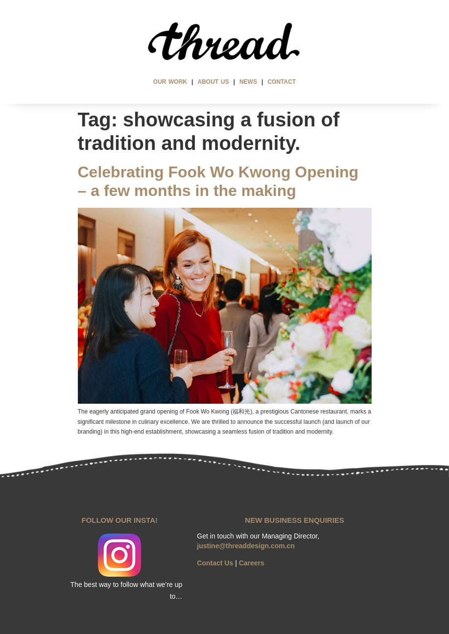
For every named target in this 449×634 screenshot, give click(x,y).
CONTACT (281, 81)
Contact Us (215, 563)
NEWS (248, 81)
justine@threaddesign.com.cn (246, 546)
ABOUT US (213, 81)
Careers (251, 563)
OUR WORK (170, 81)
